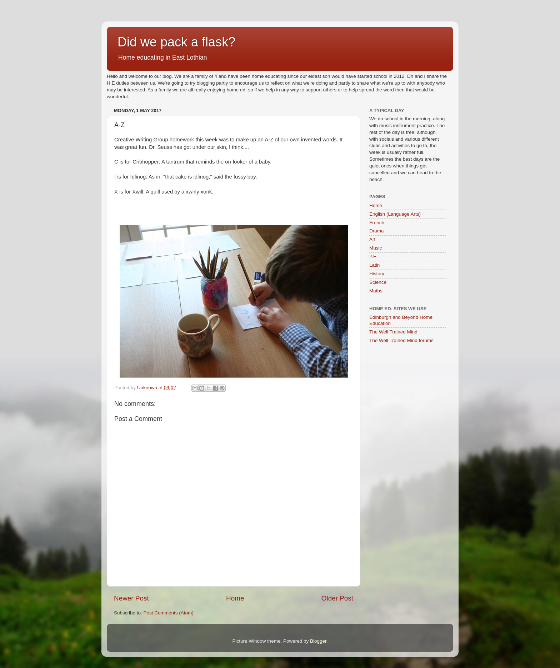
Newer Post (131, 598)
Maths (375, 290)
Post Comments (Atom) (169, 613)
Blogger (318, 641)
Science (377, 282)
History (376, 273)
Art (372, 239)
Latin (374, 265)
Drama (376, 230)
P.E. (373, 256)
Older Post (337, 598)
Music (375, 248)
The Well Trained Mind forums (401, 340)
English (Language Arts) (395, 214)
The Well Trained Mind (393, 332)
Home (235, 598)
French (376, 222)
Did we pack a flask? (176, 42)
